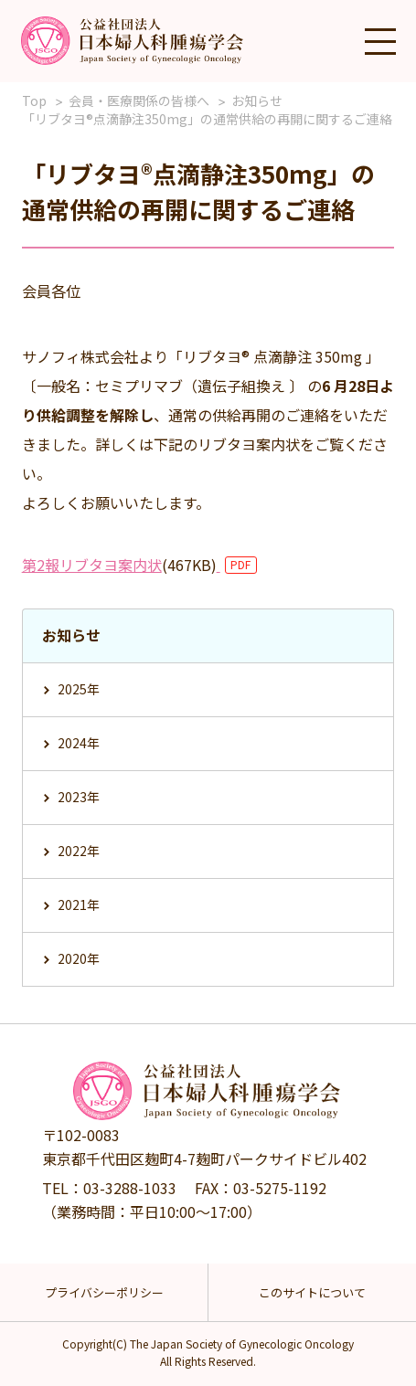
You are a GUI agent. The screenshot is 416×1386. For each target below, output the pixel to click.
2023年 (79, 797)
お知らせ (257, 100)
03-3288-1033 (129, 1188)
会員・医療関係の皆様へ (139, 100)
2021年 (79, 904)
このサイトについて (312, 1292)
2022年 (79, 850)
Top (34, 100)
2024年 (79, 743)
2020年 (79, 958)
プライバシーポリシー (104, 1292)
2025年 (79, 689)
